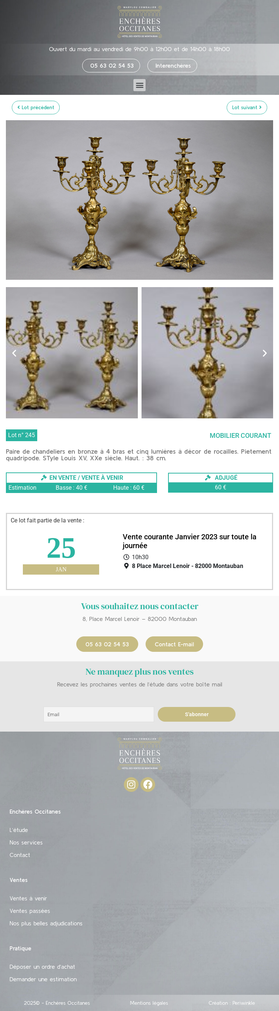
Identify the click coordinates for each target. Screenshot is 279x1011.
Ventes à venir (28, 898)
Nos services (26, 842)
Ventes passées (30, 910)
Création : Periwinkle (232, 1003)
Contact (20, 854)
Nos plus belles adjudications (46, 923)
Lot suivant (247, 107)
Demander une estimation (43, 979)
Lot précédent (35, 107)
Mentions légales (149, 1003)
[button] (139, 85)
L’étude (19, 829)
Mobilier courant (240, 435)
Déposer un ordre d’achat (42, 966)
